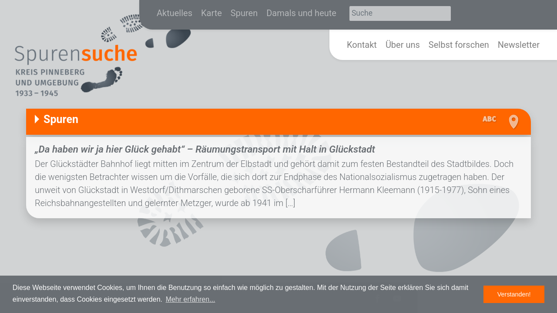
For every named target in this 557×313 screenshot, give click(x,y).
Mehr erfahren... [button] (190, 299)
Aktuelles (174, 13)
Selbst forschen (459, 45)
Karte (211, 13)
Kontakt (362, 45)
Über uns (403, 45)
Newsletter (519, 45)
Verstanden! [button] (514, 294)
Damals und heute (301, 13)
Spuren (244, 13)
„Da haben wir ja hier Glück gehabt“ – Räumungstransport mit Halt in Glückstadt (205, 149)
